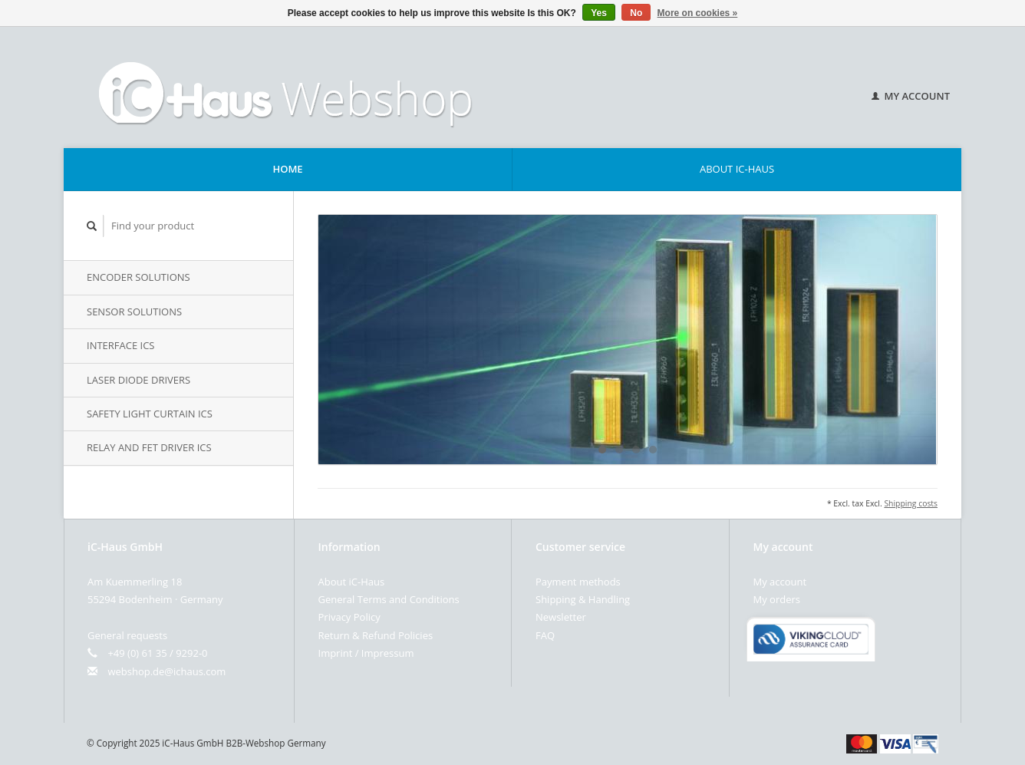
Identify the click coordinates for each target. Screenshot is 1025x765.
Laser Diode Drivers (138, 380)
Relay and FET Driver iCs (149, 447)
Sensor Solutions (134, 311)
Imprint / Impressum (366, 653)
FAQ (545, 635)
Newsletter (561, 617)
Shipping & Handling (583, 599)
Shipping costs (911, 503)
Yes (599, 13)
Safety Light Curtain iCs (150, 413)
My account (911, 96)
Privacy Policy (349, 617)
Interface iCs (121, 345)
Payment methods (578, 582)
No (636, 13)
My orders (776, 599)
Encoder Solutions (138, 277)
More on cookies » (698, 13)
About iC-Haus (737, 169)
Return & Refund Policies (375, 635)
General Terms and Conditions (389, 599)
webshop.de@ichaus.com (166, 671)
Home (287, 169)
